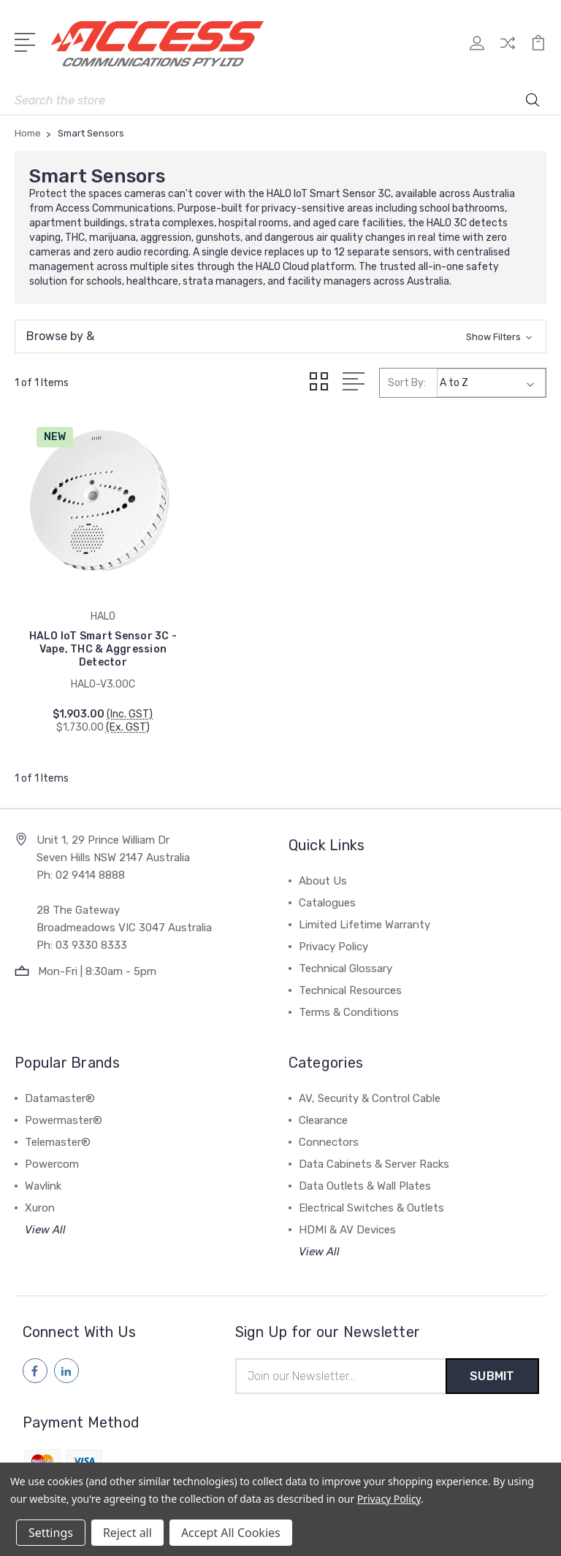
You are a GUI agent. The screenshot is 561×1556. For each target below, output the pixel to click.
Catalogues (327, 894)
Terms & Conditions (349, 1003)
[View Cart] (538, 51)
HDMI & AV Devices (347, 1221)
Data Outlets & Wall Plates (365, 1177)
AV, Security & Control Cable (369, 1089)
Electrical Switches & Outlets (371, 1199)
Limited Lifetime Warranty (364, 916)
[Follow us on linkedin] (66, 1361)
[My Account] (477, 51)
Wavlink (43, 1177)
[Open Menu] (27, 40)
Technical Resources (350, 981)
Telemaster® (58, 1133)
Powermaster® (63, 1111)
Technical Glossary (345, 959)
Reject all (127, 1533)
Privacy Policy (333, 937)
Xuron (40, 1199)
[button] (280, 336)
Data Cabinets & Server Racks (374, 1155)
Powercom (52, 1155)
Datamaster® (60, 1089)
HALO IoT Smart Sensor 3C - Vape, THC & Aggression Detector (98, 640)
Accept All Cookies (230, 1533)
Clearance (323, 1111)
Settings (50, 1533)
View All (45, 1221)
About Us (323, 872)
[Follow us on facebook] (35, 1361)
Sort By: (407, 383)
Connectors (329, 1133)
